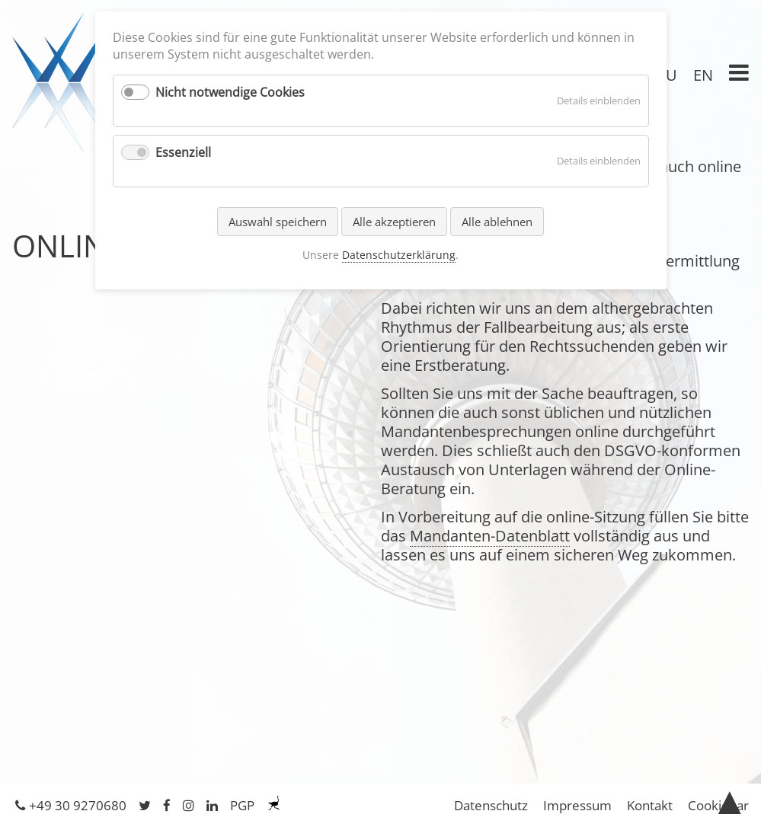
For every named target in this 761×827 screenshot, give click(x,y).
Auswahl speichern (278, 221)
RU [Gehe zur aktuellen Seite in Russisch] (667, 75)
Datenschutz (491, 805)
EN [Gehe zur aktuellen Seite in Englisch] (703, 75)
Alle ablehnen (497, 221)
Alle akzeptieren (394, 221)
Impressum (577, 805)
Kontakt (650, 805)
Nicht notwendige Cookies (230, 92)
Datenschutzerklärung (399, 254)
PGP (242, 805)
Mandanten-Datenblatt (490, 535)
